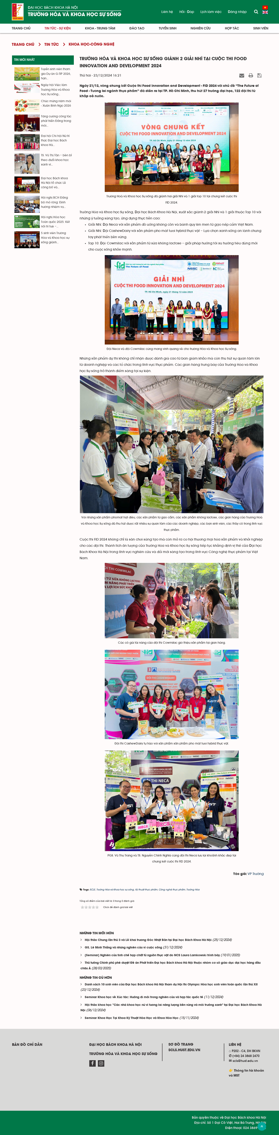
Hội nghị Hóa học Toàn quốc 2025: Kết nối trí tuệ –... (55, 222)
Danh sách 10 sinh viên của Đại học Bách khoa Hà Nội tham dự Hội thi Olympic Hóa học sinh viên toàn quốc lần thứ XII (171, 984)
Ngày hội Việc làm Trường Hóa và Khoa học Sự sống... (55, 90)
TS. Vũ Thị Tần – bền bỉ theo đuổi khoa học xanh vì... (56, 160)
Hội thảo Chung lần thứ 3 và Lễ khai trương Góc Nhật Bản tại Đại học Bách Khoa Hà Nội (148, 940)
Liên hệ (167, 12)
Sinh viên (260, 28)
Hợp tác (232, 28)
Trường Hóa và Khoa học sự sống (74, 14)
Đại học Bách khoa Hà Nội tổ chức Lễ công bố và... (54, 183)
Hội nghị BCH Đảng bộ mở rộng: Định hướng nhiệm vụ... (54, 202)
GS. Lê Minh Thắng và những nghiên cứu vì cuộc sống (123, 947)
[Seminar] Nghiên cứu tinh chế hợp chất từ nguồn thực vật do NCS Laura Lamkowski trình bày (152, 955)
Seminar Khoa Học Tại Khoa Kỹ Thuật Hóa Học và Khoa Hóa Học (132, 1018)
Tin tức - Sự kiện (58, 28)
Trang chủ (21, 28)
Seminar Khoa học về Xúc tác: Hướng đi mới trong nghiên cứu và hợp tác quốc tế (144, 997)
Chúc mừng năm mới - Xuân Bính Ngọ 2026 (56, 103)
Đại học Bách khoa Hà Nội (53, 7)
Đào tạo (136, 28)
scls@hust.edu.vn (245, 1061)
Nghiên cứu (201, 28)
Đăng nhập (237, 12)
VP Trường (256, 874)
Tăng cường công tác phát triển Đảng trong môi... (56, 121)
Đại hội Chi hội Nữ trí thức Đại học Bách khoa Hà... (55, 141)
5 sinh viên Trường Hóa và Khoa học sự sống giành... (55, 238)
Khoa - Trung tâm (100, 28)
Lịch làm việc (210, 12)
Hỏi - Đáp (186, 12)
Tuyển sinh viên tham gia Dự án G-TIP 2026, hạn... (56, 74)
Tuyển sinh (167, 28)
